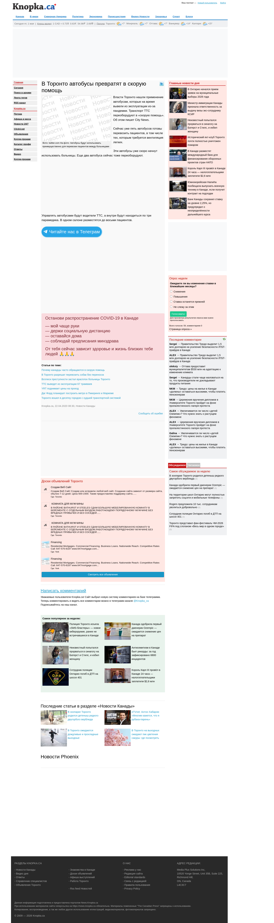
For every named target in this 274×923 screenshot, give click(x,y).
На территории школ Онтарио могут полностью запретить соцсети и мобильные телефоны (197, 496)
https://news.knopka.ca (84, 906)
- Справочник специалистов (31, 881)
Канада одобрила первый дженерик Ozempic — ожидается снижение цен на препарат (197, 486)
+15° (210, 23)
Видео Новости (140, 16)
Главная (18, 82)
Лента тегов (20, 97)
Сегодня (18, 87)
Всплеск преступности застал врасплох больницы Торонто (76, 379)
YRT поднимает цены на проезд (60, 388)
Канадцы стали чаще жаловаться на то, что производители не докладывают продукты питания (196, 380)
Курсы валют (44, 23)
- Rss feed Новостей (80, 888)
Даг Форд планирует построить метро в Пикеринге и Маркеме (78, 393)
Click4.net (19, 129)
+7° (123, 23)
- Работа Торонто (79, 881)
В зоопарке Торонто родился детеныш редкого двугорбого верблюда (83, 715)
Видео (17, 154)
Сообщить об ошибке (151, 413)
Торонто (110, 23)
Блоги (189, 16)
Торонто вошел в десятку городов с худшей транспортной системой (81, 398)
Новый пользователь (207, 3)
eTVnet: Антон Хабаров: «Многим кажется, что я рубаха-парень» (145, 715)
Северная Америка (55, 16)
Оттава (153, 23)
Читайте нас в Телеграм (71, 231)
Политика (77, 16)
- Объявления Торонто (28, 885)
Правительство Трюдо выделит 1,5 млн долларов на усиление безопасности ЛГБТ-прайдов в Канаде (197, 347)
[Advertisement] (120, 53)
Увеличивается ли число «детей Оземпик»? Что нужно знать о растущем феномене (193, 413)
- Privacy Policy (131, 888)
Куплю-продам (22, 139)
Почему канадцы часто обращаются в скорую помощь (73, 370)
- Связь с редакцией (134, 881)
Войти (223, 3)
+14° (188, 23)
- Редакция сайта (133, 873)
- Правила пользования (136, 885)
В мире (34, 16)
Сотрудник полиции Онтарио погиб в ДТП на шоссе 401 (84, 674)
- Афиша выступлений (82, 877)
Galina (173, 433)
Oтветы (18, 149)
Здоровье (161, 16)
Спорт (176, 16)
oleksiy (173, 366)
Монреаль (132, 23)
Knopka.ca (20, 108)
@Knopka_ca (141, 600)
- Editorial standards (134, 877)
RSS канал (20, 102)
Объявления (21, 134)
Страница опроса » (180, 329)
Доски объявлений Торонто (62, 481)
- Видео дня (21, 873)
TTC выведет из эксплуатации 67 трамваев (67, 384)
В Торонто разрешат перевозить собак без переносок (73, 374)
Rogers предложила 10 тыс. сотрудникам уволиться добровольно (193, 505)
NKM (172, 388)
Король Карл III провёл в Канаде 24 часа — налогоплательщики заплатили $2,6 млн (206, 172)
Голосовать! (178, 314)
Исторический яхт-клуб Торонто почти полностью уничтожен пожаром (206, 141)
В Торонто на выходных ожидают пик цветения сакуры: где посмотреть (145, 734)
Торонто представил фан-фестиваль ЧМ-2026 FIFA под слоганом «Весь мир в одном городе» (196, 525)
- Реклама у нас (132, 869)
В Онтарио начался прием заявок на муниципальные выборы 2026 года (203, 93)
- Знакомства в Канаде (82, 869)
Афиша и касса (22, 119)
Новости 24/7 (21, 124)
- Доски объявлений (80, 873)
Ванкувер (174, 23)
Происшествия (116, 16)
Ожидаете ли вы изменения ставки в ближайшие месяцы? (193, 285)
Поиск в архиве (22, 92)
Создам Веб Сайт (61, 487)
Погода (100, 23)
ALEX (172, 355)
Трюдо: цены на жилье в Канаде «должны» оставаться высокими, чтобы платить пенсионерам (197, 391)
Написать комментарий (63, 590)
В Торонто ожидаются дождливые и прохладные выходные (83, 734)
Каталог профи (22, 144)
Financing (56, 542)
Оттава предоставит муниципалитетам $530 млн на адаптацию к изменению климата (195, 369)
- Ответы (20, 877)
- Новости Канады (25, 869)
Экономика (95, 16)
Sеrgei (173, 344)
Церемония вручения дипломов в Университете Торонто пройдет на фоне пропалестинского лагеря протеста (193, 402)
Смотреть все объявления (103, 574)
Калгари (196, 23)
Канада (20, 16)
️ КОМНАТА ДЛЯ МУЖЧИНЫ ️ (67, 503)
